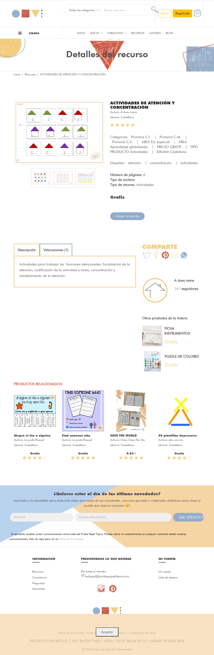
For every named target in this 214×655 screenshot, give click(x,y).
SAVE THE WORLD (123, 435)
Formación (116, 33)
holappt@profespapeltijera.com (107, 576)
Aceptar (107, 632)
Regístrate (182, 13)
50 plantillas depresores (177, 435)
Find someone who (76, 435)
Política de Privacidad (70, 538)
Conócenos (40, 578)
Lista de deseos (169, 578)
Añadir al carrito (127, 216)
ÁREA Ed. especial (156, 141)
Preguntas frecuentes (39, 588)
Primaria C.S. (123, 141)
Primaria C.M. (171, 136)
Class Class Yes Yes (132, 439)
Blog (169, 33)
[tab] (27, 250)
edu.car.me (176, 439)
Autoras (155, 33)
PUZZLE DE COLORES (182, 356)
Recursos (137, 33)
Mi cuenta (165, 571)
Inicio (81, 33)
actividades (189, 162)
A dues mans (128, 111)
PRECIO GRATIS (169, 146)
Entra (164, 13)
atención (135, 162)
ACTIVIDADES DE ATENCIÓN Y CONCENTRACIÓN (145, 105)
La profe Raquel (34, 439)
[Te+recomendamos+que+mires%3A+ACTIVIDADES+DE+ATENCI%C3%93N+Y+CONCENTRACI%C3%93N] (156, 255)
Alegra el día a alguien (32, 435)
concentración (161, 162)
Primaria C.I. (141, 136)
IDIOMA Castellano (171, 151)
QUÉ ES (96, 33)
